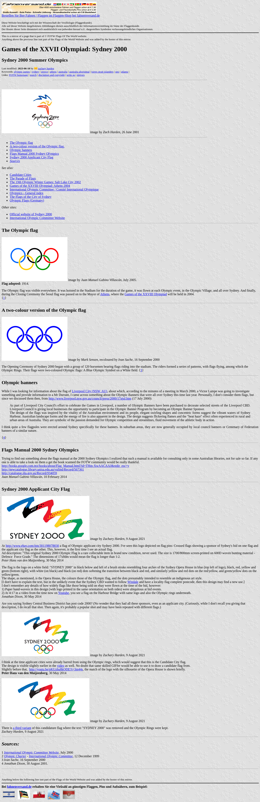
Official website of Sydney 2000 (31, 214)
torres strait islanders (102, 71)
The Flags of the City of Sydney (30, 196)
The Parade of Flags (23, 178)
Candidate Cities (20, 175)
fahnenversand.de (19, 786)
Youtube (63, 593)
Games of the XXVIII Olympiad (146, 294)
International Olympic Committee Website (37, 218)
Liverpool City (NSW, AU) (89, 391)
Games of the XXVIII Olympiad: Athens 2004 (40, 185)
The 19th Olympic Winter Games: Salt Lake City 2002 (45, 182)
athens (53, 71)
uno (117, 71)
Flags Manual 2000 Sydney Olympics (34, 153)
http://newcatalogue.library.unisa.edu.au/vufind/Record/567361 (43, 469)
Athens (104, 294)
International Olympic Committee (51, 756)
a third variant (22, 728)
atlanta (124, 71)
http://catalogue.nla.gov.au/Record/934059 (29, 473)
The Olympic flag (21, 142)
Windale (132, 582)
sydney (35, 71)
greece (44, 71)
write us (71, 74)
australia (62, 71)
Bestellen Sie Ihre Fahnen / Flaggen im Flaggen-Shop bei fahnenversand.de (51, 14)
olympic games (22, 71)
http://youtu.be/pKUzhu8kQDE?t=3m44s (56, 669)
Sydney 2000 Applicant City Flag (31, 157)
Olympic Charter (15, 756)
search (33, 74)
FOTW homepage (18, 74)
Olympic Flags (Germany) (27, 200)
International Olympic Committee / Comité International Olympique (54, 189)
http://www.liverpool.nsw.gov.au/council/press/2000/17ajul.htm (90, 398)
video (60, 665)
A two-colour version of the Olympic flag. (37, 146)
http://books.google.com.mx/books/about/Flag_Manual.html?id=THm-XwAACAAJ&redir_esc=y (65, 465)
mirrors (80, 74)
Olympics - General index (26, 193)
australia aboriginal (79, 71)
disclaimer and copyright (51, 74)
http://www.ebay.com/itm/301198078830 (32, 545)
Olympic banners (21, 150)
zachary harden (46, 68)
